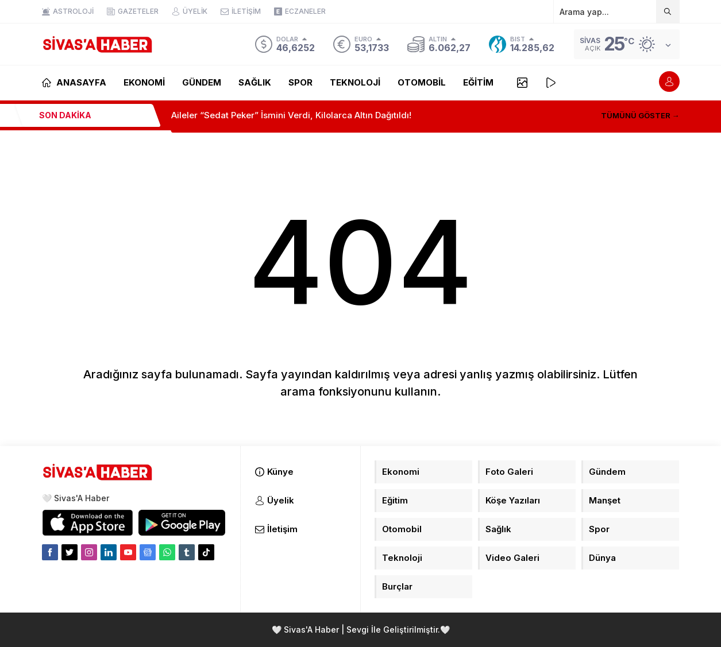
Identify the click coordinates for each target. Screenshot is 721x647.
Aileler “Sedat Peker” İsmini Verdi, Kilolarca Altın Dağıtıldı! (291, 115)
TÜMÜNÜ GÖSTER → (640, 115)
